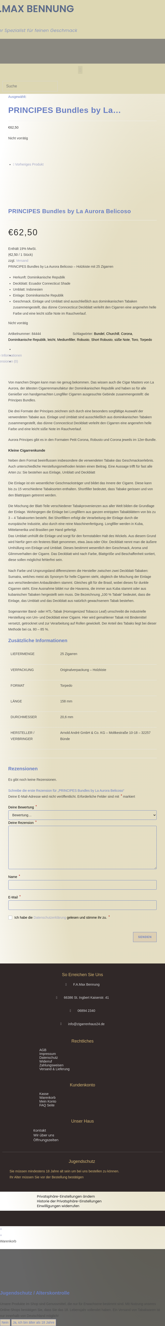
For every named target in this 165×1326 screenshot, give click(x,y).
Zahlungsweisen (51, 1065)
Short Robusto (102, 340)
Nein (5, 1322)
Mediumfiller (66, 340)
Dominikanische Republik (27, 340)
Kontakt (39, 1130)
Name (14, 877)
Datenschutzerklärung (50, 917)
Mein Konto (47, 1101)
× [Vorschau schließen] (1, 1229)
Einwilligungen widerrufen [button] (58, 1206)
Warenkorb (47, 1097)
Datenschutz (48, 1057)
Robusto (83, 340)
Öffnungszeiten (45, 1140)
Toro (135, 340)
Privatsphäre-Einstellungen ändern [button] (66, 1196)
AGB (42, 1050)
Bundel (99, 334)
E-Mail (14, 897)
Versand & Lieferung (54, 1069)
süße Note (122, 340)
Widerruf (45, 1061)
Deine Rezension (22, 823)
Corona (126, 334)
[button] (80, 70)
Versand (22, 260)
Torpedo (146, 340)
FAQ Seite (47, 1105)
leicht (52, 340)
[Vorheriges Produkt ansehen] (13, 164)
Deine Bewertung (22, 807)
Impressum (47, 1054)
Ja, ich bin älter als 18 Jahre (33, 1322)
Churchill (112, 334)
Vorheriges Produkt (29, 164)
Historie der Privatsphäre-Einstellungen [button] (69, 1201)
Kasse (44, 1094)
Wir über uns (43, 1135)
